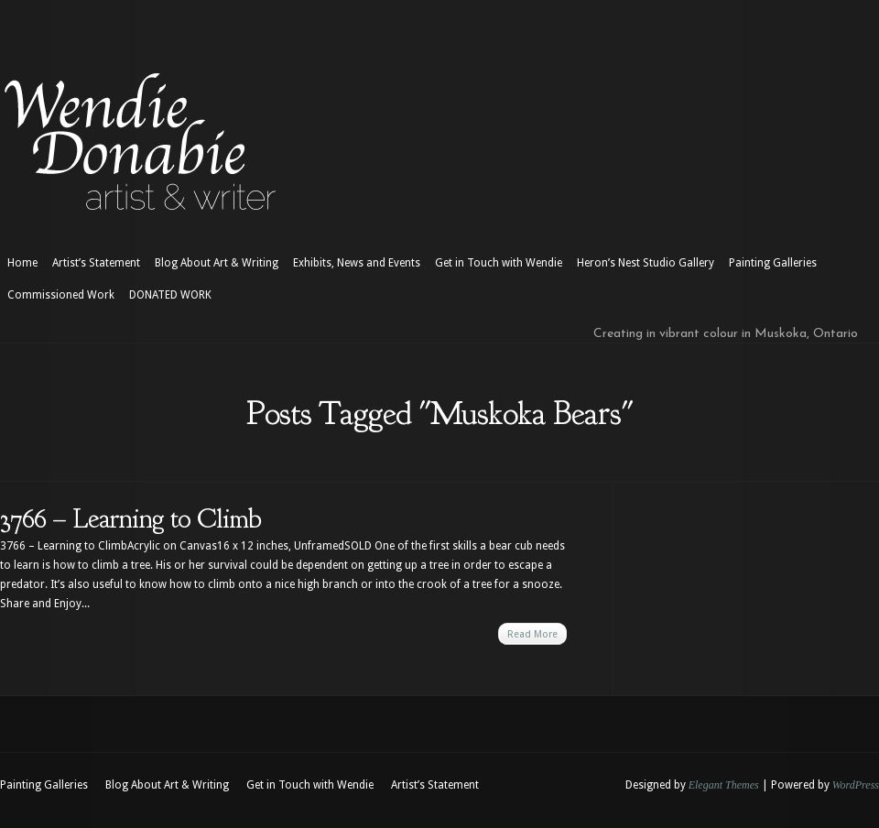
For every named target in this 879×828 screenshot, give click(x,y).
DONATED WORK (170, 295)
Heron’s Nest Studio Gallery (645, 262)
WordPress (855, 785)
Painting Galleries (773, 262)
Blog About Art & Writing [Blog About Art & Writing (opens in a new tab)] (216, 262)
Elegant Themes (724, 785)
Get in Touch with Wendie (498, 262)
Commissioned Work (60, 295)
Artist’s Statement (96, 262)
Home (22, 262)
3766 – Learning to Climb (130, 518)
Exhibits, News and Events (356, 262)
